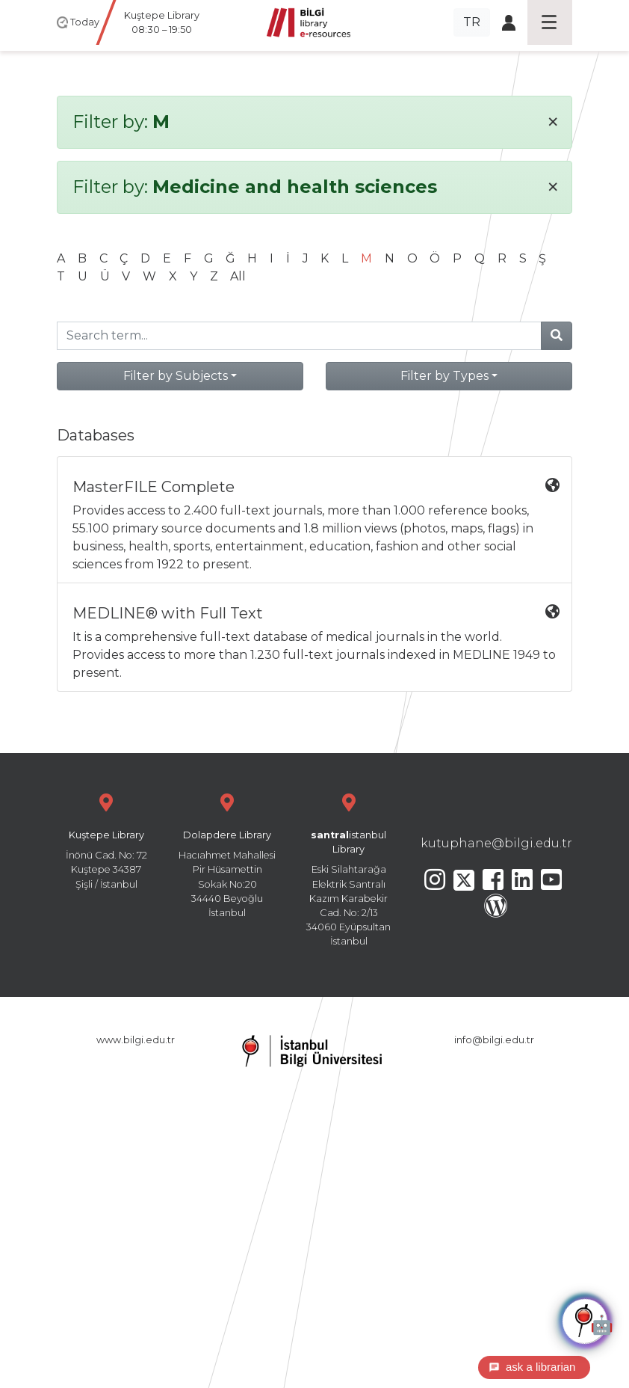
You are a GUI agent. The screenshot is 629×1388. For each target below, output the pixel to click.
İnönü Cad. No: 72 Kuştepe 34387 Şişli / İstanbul (106, 839)
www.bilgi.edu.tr (135, 1039)
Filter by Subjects (175, 376)
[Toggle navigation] (549, 22)
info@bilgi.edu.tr (494, 1039)
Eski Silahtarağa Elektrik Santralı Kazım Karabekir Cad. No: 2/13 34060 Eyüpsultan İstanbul (349, 868)
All (238, 276)
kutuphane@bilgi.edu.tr (496, 843)
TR (471, 22)
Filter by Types (444, 376)
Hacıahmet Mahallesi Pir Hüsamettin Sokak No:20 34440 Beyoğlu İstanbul (227, 853)
